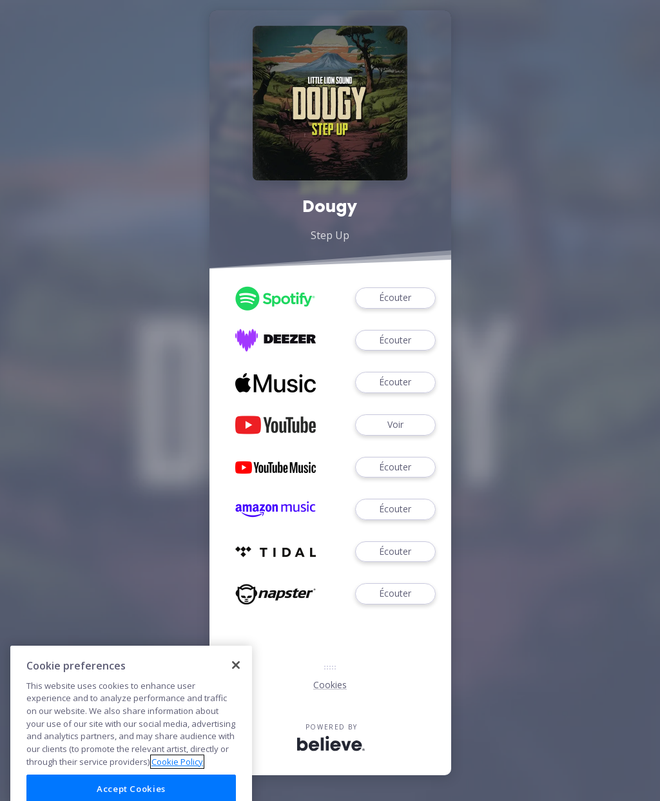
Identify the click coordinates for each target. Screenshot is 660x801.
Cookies (330, 685)
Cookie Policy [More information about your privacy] (177, 781)
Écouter (395, 298)
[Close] (236, 685)
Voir (395, 425)
